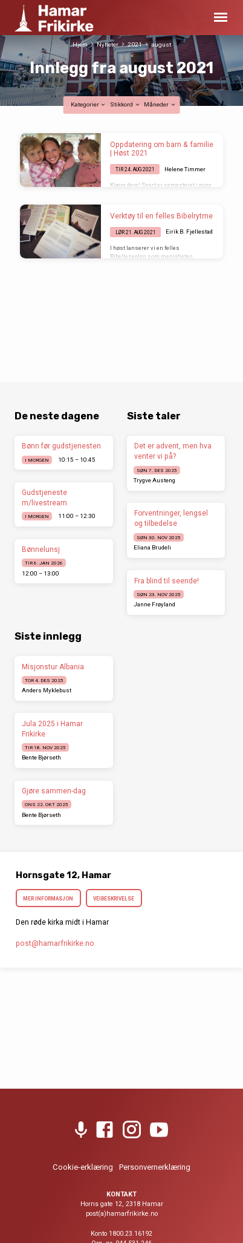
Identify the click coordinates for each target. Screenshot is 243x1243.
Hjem (80, 44)
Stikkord (125, 104)
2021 (135, 44)
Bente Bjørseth (41, 757)
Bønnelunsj (41, 549)
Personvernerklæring (154, 1167)
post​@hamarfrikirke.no (55, 943)
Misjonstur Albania (53, 667)
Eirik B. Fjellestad (189, 231)
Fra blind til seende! (166, 581)
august (161, 44)
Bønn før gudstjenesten (61, 446)
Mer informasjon (48, 899)
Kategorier (88, 104)
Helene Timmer (185, 169)
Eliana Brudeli (152, 547)
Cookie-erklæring (83, 1167)
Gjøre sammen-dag (54, 791)
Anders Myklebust (46, 690)
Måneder (160, 104)
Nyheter (107, 44)
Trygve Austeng (154, 480)
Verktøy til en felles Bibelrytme (161, 216)
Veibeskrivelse (113, 899)
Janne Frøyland (154, 604)
